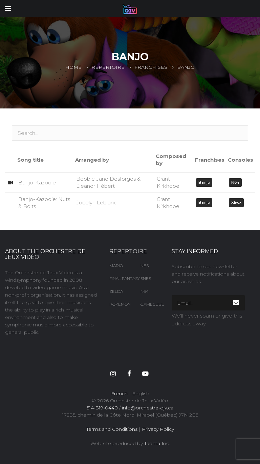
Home (73, 67)
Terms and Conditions (111, 429)
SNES (145, 278)
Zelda (116, 291)
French (119, 393)
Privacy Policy (158, 429)
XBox (236, 202)
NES (144, 265)
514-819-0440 (102, 408)
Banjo (204, 182)
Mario (116, 265)
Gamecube (150, 304)
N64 (235, 182)
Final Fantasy (119, 278)
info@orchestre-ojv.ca (147, 408)
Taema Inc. (157, 443)
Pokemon (119, 304)
